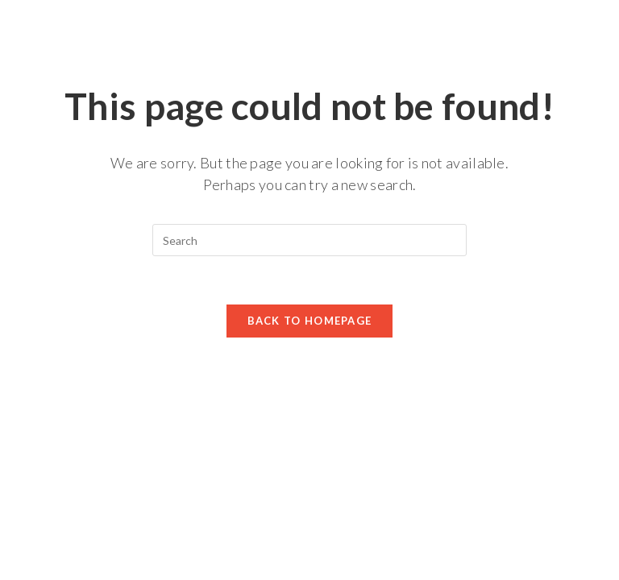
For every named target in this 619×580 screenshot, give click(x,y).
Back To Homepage (309, 320)
